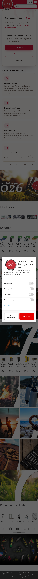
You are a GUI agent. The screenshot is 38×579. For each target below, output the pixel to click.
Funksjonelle (8, 289)
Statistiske (7, 294)
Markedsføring (9, 300)
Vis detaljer (7, 306)
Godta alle (26, 316)
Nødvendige (8, 283)
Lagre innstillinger (11, 316)
